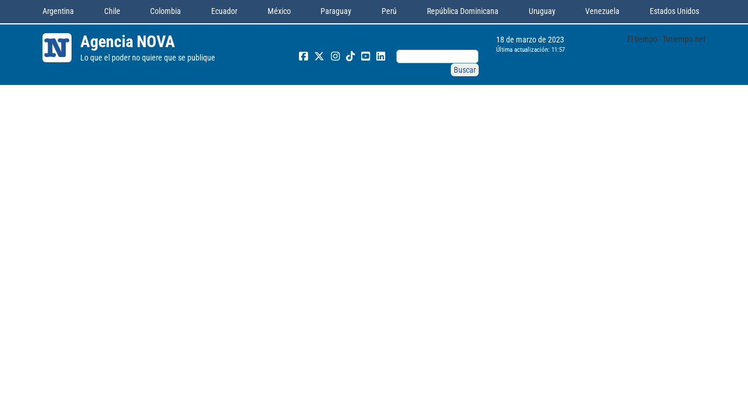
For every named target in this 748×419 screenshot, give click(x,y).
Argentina (58, 11)
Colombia (165, 11)
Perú (389, 11)
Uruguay (542, 11)
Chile (112, 11)
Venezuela (602, 11)
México (279, 11)
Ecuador (224, 11)
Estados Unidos (674, 11)
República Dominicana (462, 11)
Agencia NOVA (127, 41)
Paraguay (335, 11)
